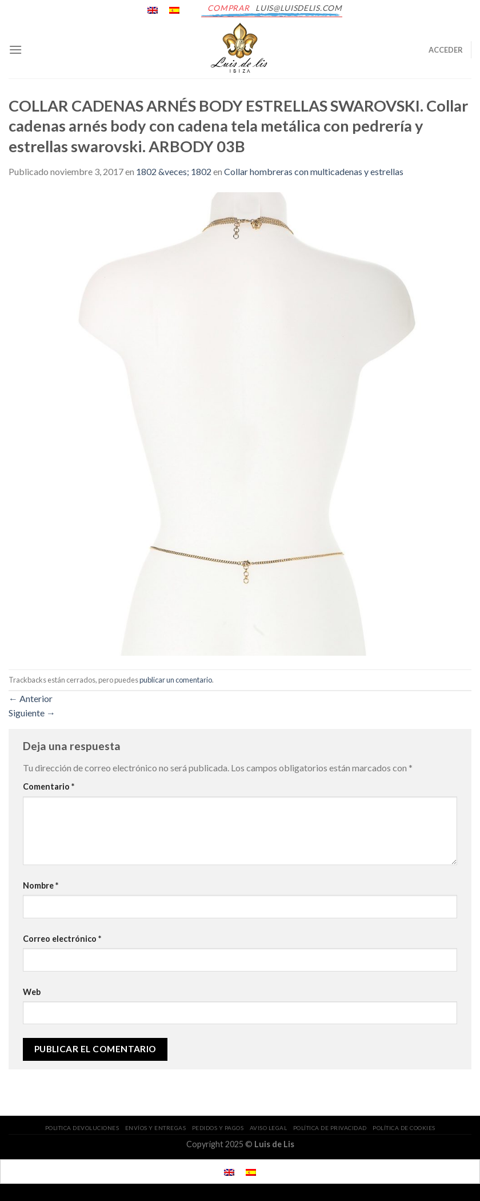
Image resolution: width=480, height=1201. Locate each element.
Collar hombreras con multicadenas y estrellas (313, 171)
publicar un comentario (175, 679)
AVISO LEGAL (268, 1127)
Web (32, 992)
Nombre (40, 885)
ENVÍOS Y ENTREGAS (155, 1127)
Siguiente (32, 712)
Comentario (48, 786)
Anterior (31, 698)
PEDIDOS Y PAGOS (218, 1127)
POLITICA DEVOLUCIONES (82, 1127)
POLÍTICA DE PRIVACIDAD (330, 1127)
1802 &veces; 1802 (173, 171)
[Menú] (15, 49)
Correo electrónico (62, 939)
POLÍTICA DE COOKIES (404, 1127)
